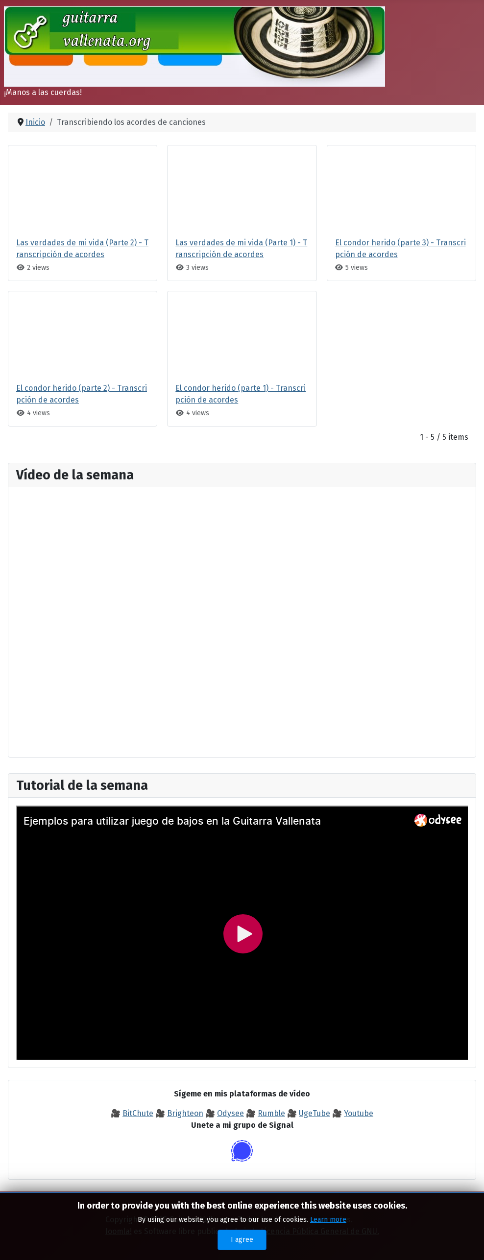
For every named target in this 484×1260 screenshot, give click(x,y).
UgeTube (314, 1113)
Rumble (271, 1113)
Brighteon (185, 1113)
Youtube (358, 1113)
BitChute (137, 1113)
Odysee (230, 1113)
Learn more (328, 1219)
